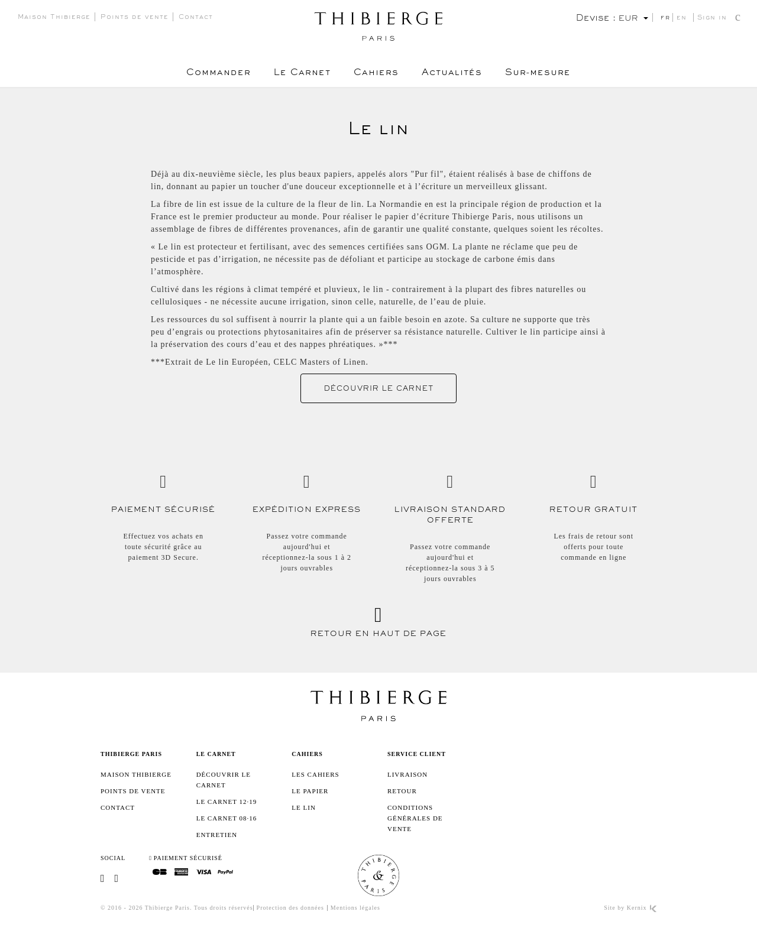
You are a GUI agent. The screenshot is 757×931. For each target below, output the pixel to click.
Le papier (310, 790)
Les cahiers (315, 774)
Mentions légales (355, 907)
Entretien (216, 834)
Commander (217, 74)
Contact (196, 18)
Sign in (712, 19)
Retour (402, 790)
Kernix (641, 907)
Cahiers (376, 74)
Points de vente (135, 18)
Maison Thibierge (54, 18)
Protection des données (290, 907)
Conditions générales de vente (415, 818)
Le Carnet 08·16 (226, 818)
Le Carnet (301, 74)
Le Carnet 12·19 (226, 801)
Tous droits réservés (223, 907)
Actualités (452, 74)
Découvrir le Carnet (379, 389)
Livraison (407, 774)
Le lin (304, 807)
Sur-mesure (539, 74)
